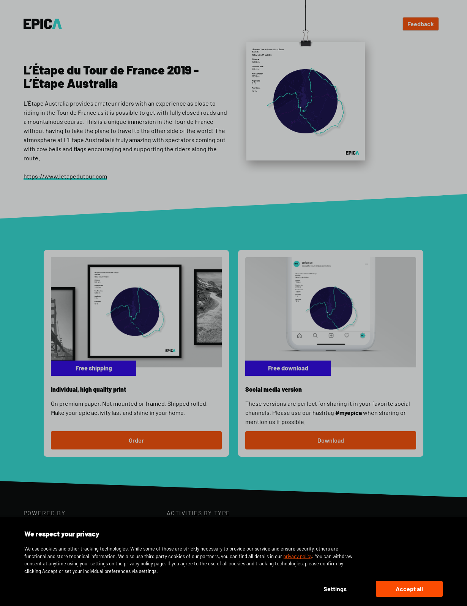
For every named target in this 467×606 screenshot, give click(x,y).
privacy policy (297, 556)
